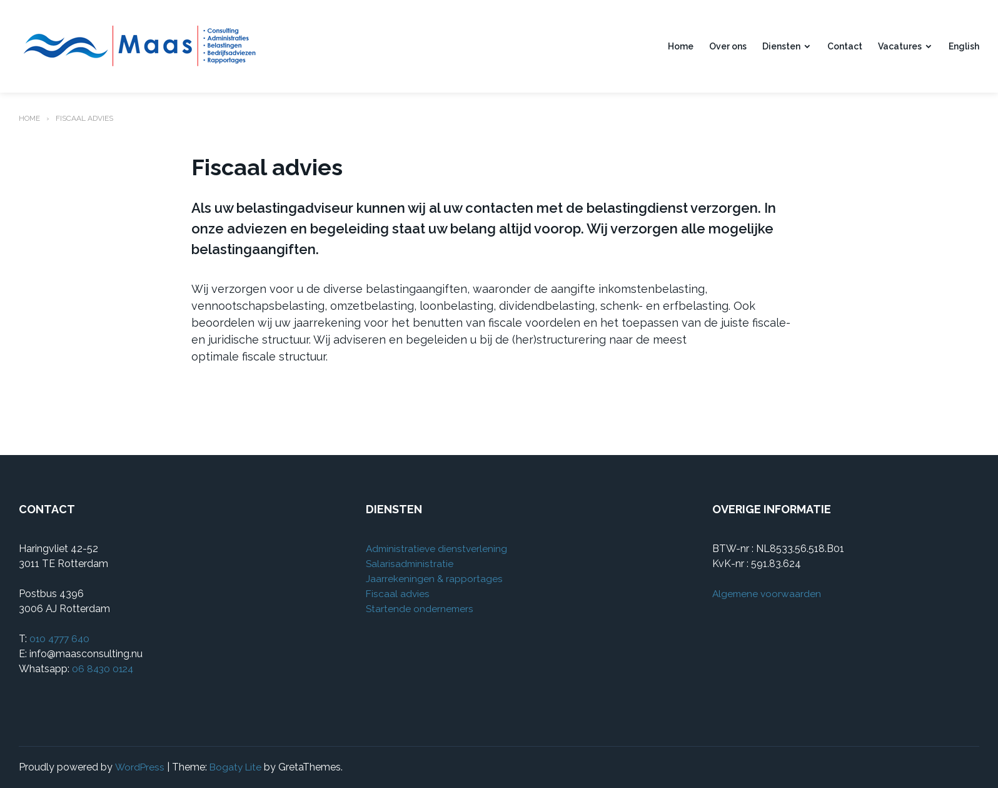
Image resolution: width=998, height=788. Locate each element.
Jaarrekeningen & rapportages (434, 579)
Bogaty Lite (237, 767)
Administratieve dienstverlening (438, 549)
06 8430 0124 (104, 669)
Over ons (728, 46)
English (964, 46)
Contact (844, 46)
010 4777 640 (61, 639)
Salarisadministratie (410, 564)
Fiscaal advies (398, 594)
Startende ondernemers (420, 609)
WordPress (139, 767)
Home (680, 46)
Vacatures (900, 46)
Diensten (781, 46)
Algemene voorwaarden (768, 594)
